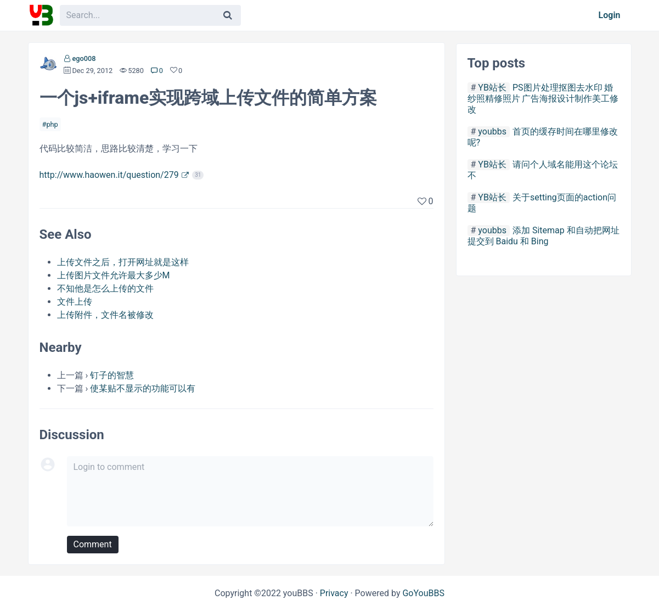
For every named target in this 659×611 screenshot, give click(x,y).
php (52, 124)
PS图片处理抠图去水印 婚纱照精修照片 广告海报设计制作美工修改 (543, 98)
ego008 (83, 58)
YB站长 (492, 87)
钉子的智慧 (112, 375)
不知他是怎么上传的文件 (105, 288)
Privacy (334, 593)
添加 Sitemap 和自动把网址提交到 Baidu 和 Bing (543, 235)
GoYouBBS (423, 593)
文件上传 (74, 301)
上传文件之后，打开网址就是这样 (123, 262)
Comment (93, 544)
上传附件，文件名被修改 (105, 315)
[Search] (227, 15)
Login (610, 15)
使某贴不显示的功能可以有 (142, 388)
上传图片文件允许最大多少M (113, 275)
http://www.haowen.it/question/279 (109, 175)
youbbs (492, 131)
